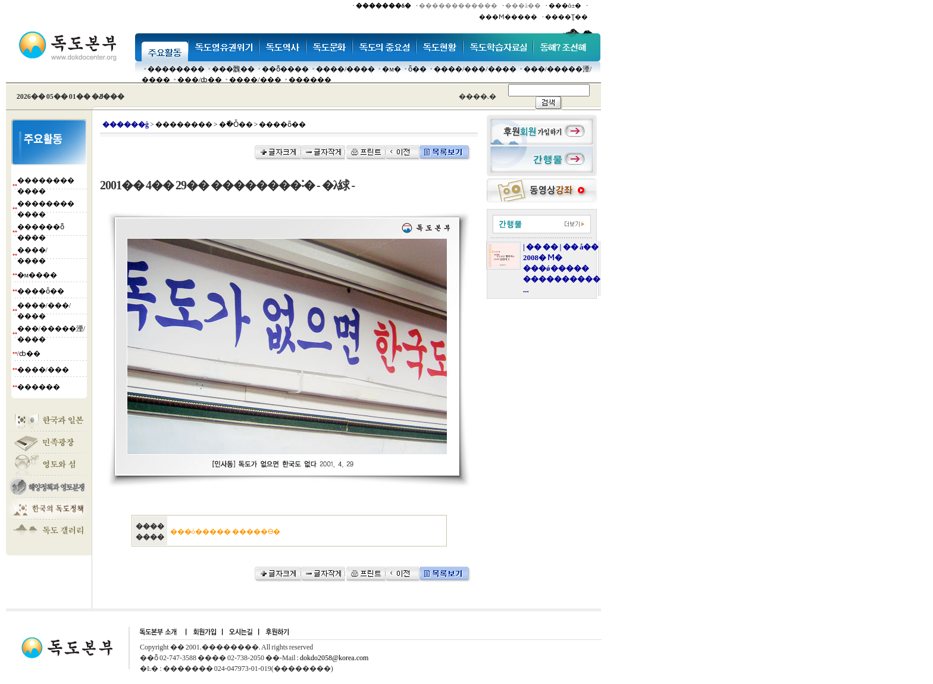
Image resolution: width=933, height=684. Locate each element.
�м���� (37, 275)
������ (310, 80)
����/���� (345, 69)
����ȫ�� (40, 291)
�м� (391, 69)
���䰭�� (233, 69)
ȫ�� (417, 69)
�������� (176, 69)
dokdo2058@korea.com (334, 658)
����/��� (255, 80)
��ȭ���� (285, 69)
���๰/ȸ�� (199, 80)
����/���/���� (475, 69)
